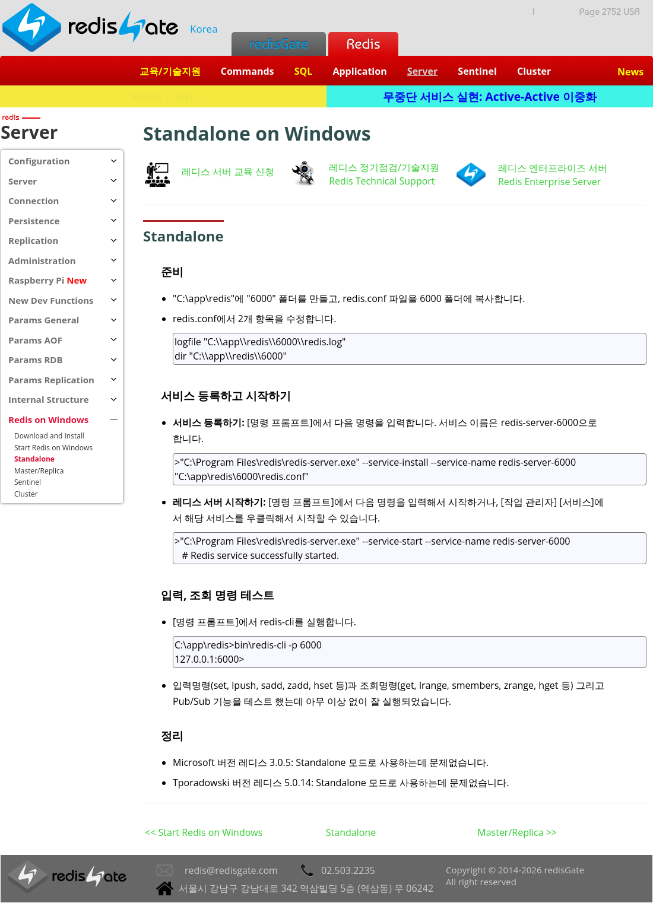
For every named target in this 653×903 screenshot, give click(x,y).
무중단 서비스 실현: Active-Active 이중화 (490, 96)
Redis (363, 43)
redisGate (278, 43)
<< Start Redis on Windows (203, 832)
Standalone (351, 832)
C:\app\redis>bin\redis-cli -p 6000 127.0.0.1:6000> (409, 652)
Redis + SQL (163, 96)
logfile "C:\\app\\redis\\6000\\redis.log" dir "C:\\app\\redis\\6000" (409, 349)
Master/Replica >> (517, 832)
